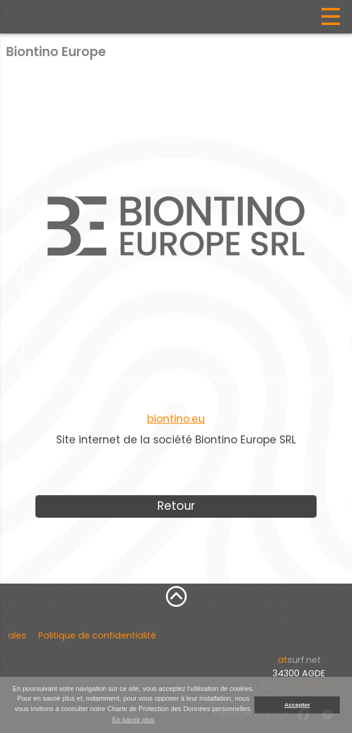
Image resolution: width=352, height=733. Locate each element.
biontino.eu (176, 419)
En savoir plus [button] (133, 719)
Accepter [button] (297, 704)
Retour (176, 506)
